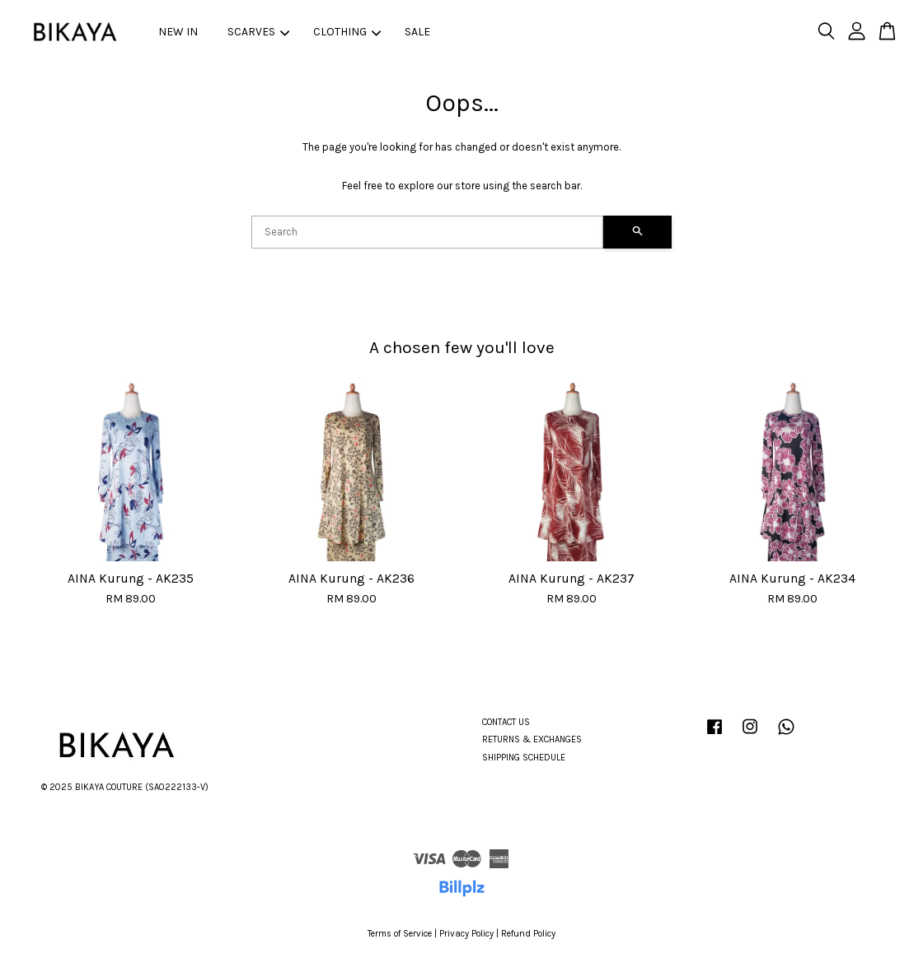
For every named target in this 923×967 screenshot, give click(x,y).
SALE (417, 32)
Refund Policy (528, 933)
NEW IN (178, 32)
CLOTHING (347, 32)
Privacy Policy (466, 933)
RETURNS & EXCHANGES (532, 739)
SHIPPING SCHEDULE (523, 757)
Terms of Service (400, 933)
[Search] (427, 232)
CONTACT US (506, 722)
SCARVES (258, 32)
